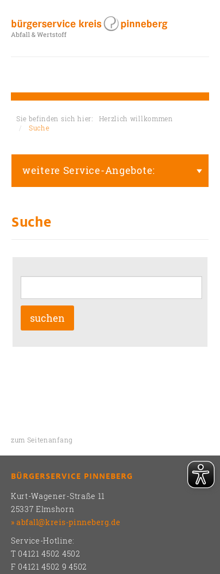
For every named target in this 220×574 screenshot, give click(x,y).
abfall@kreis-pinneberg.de (68, 522)
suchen (47, 318)
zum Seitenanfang (42, 439)
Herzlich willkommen (136, 118)
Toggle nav (19, 75)
